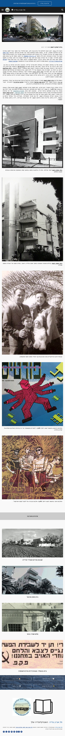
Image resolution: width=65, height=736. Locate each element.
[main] (32, 73)
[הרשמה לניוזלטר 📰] (48, 678)
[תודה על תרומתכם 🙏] (48, 686)
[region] (32, 3)
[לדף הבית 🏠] (16, 678)
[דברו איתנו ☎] (16, 686)
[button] (2, 10)
